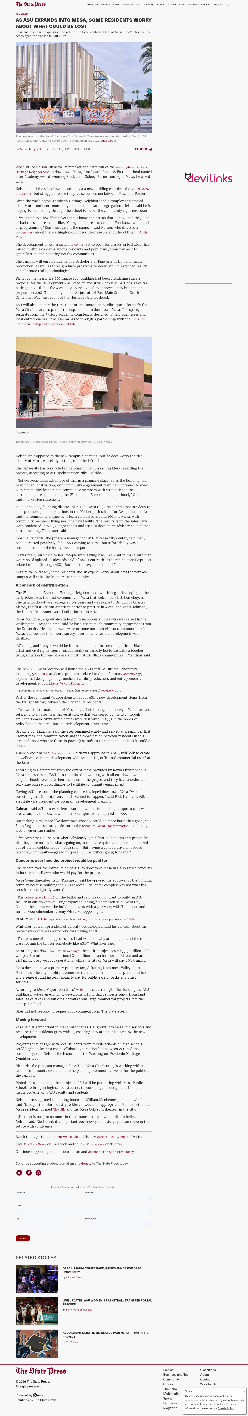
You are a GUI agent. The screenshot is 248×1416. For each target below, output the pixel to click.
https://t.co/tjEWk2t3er (69, 683)
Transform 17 (61, 753)
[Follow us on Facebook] (30, 1173)
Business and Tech (176, 1375)
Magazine (218, 4)
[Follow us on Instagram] (40, 1173)
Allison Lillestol (74, 1277)
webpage (74, 951)
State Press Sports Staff (79, 1310)
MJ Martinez (73, 1342)
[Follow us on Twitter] (20, 1173)
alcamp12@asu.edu (66, 1137)
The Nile (60, 1109)
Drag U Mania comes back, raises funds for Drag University (102, 1270)
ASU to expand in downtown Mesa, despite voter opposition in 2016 (91, 919)
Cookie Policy (226, 1408)
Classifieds (208, 1370)
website (82, 990)
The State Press (36, 1144)
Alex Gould (108, 140)
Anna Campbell (30, 149)
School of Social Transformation (107, 826)
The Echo (171, 4)
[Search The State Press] (227, 4)
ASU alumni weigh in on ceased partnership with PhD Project (106, 1335)
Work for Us (208, 1384)
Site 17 (118, 710)
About (204, 1375)
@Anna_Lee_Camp (117, 1137)
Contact (205, 1379)
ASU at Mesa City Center (68, 244)
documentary (26, 232)
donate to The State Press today (113, 1152)
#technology (135, 674)
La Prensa (206, 4)
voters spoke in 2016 (41, 897)
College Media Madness (98, 4)
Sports (181, 4)
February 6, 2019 (111, 690)
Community (147, 4)
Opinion (160, 4)
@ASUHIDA (41, 674)
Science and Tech (130, 4)
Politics (115, 4)
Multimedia (193, 4)
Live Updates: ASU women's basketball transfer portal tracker (107, 1303)
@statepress (98, 1144)
